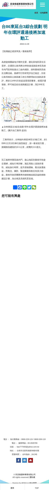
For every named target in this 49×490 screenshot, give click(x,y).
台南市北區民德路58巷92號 (28, 451)
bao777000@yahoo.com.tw (28, 447)
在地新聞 (43, 13)
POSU (24, 483)
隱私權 (32, 477)
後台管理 (33, 483)
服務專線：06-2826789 (27, 443)
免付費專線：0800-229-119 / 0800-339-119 (27, 439)
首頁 (36, 13)
